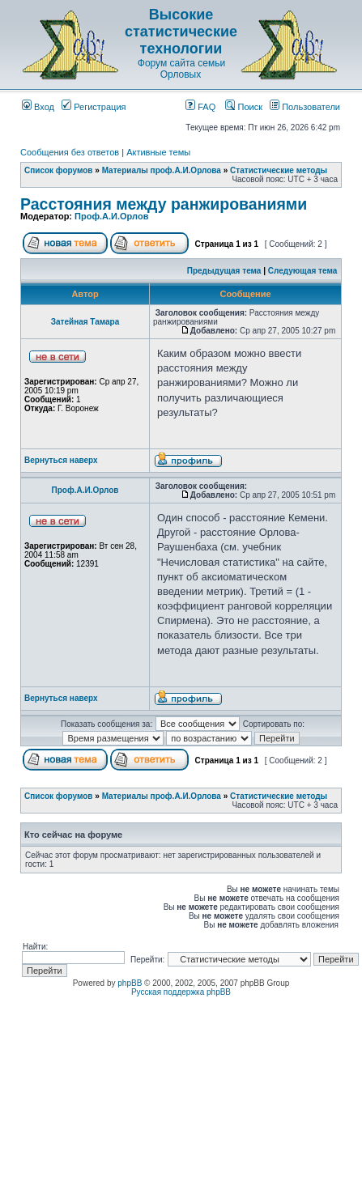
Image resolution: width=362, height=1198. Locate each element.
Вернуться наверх (61, 460)
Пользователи (305, 107)
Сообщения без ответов (69, 152)
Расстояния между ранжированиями (163, 204)
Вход (38, 107)
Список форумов (58, 170)
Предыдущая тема (224, 270)
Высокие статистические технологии (181, 31)
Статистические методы (278, 170)
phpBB (129, 983)
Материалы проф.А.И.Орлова (161, 170)
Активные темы (158, 152)
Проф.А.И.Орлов (111, 216)
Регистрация (94, 107)
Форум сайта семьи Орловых (181, 68)
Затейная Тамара (85, 321)
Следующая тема (302, 270)
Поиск (243, 107)
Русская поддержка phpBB (181, 992)
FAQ (200, 107)
